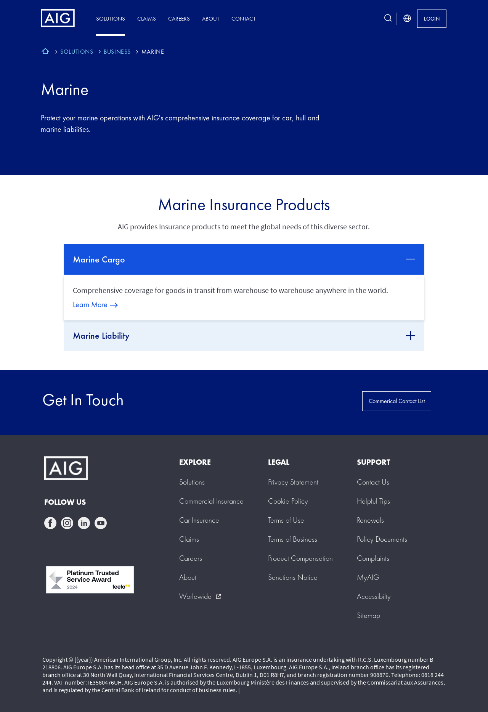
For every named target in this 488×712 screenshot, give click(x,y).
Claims (146, 18)
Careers (179, 18)
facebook (50, 523)
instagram (67, 523)
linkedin (84, 523)
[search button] (388, 18)
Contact (243, 18)
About (210, 18)
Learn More (90, 304)
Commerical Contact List (397, 401)
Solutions (110, 18)
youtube (101, 523)
